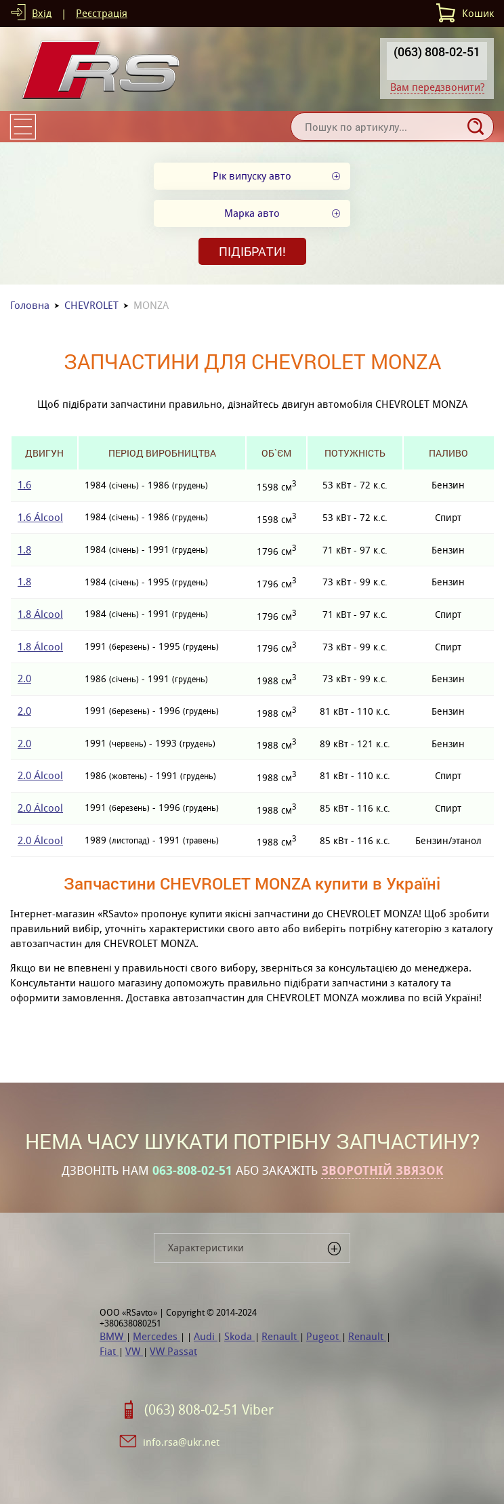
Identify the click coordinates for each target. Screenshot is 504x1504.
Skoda (239, 1336)
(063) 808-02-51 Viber (209, 1409)
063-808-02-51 (192, 1171)
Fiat (109, 1351)
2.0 (24, 678)
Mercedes (156, 1336)
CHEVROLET (91, 305)
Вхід (41, 13)
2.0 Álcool (40, 775)
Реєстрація (101, 13)
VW (134, 1351)
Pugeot (323, 1336)
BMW (113, 1336)
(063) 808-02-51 (437, 51)
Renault (280, 1336)
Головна (29, 305)
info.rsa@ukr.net (181, 1442)
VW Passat (173, 1351)
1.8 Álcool (40, 614)
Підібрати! (252, 251)
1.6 (24, 484)
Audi (205, 1336)
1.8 (24, 549)
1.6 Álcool (40, 517)
